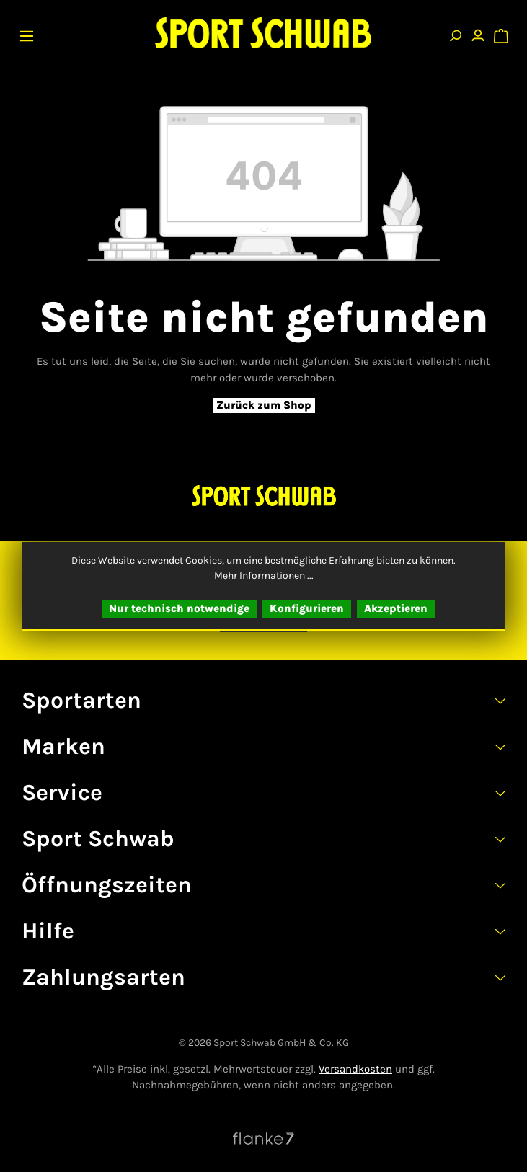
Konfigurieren (307, 608)
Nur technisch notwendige (179, 608)
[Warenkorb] (501, 33)
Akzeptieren (396, 608)
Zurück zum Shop (263, 405)
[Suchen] (454, 33)
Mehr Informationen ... (264, 575)
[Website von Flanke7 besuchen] (263, 1138)
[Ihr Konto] (478, 33)
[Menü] (26, 33)
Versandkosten (355, 1068)
